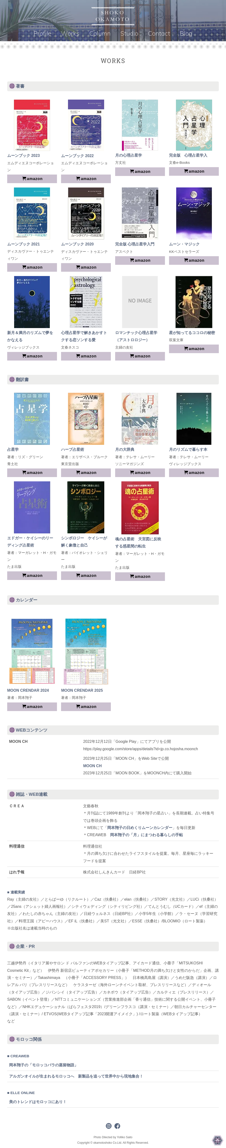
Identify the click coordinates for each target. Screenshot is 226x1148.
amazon (32, 178)
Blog (186, 33)
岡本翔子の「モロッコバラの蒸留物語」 (43, 1065)
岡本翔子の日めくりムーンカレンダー (139, 828)
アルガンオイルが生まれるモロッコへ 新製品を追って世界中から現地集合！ (76, 1076)
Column (100, 33)
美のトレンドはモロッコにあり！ (38, 1102)
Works (70, 33)
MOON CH (92, 766)
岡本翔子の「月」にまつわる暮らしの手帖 (146, 835)
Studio (129, 33)
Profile (42, 33)
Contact (159, 33)
